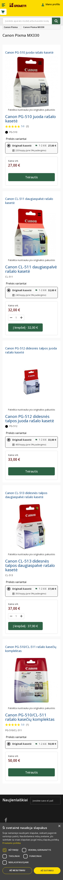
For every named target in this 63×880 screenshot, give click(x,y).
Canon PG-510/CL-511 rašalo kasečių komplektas (29, 717)
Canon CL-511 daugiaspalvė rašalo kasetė (31, 269)
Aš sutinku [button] (47, 870)
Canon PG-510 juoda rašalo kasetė (29, 52)
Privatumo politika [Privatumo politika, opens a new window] (12, 843)
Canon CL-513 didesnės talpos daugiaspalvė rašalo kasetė (26, 495)
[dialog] (31, 851)
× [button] (59, 826)
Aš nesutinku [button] (17, 870)
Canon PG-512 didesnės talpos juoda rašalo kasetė (29, 418)
